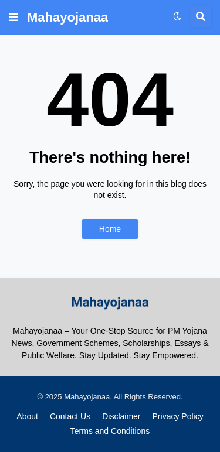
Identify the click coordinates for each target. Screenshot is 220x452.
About (27, 416)
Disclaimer (121, 416)
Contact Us (70, 416)
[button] (13, 17)
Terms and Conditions (110, 431)
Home (110, 229)
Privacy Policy (178, 416)
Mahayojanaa (67, 17)
